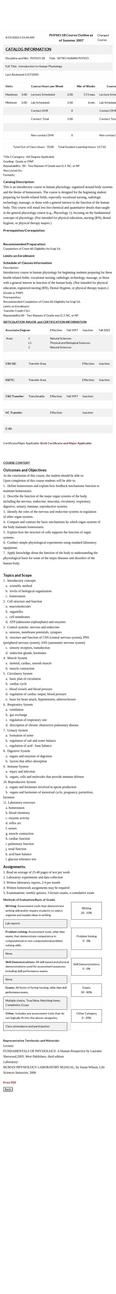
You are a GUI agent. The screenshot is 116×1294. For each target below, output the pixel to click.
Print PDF (9, 1082)
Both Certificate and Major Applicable (65, 443)
